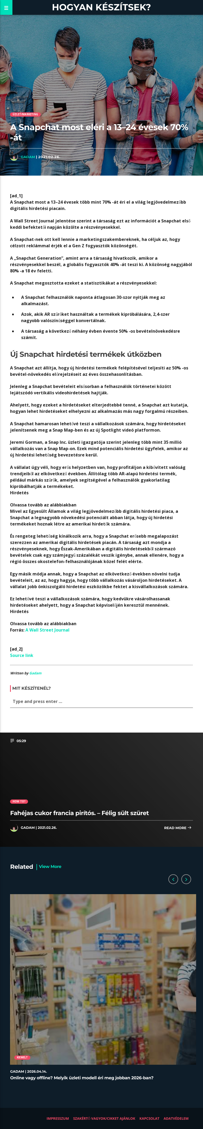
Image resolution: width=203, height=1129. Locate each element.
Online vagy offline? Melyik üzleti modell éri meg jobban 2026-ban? (81, 1078)
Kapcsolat (149, 1118)
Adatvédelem (176, 1118)
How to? (19, 801)
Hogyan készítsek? (101, 7)
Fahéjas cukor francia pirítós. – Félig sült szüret (79, 813)
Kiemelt (22, 1057)
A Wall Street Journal (47, 630)
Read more (178, 828)
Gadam (28, 157)
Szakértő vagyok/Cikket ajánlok (104, 1118)
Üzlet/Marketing (25, 114)
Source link (21, 655)
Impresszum (58, 1118)
